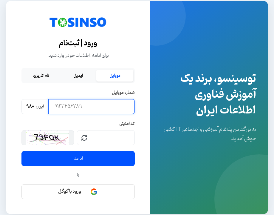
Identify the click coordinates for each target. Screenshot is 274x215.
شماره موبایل (123, 93)
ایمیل (78, 76)
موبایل (114, 76)
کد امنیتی (127, 124)
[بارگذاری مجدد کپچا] (84, 137)
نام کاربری (41, 76)
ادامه (78, 158)
